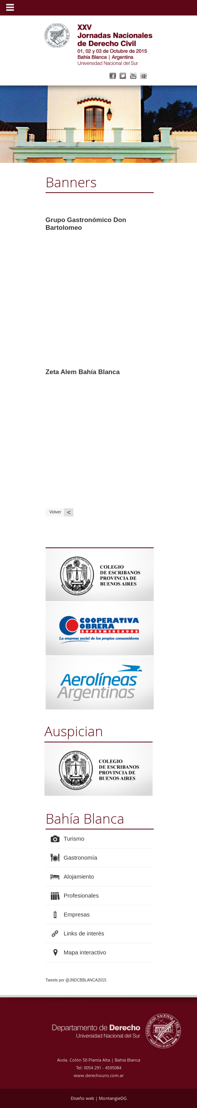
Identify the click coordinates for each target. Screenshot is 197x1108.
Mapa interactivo (85, 952)
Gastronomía (80, 857)
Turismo (74, 838)
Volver (61, 512)
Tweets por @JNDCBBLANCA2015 (76, 980)
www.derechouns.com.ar (99, 1075)
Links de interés (84, 933)
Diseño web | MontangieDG (99, 1098)
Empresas (77, 914)
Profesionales (81, 895)
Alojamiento (79, 876)
